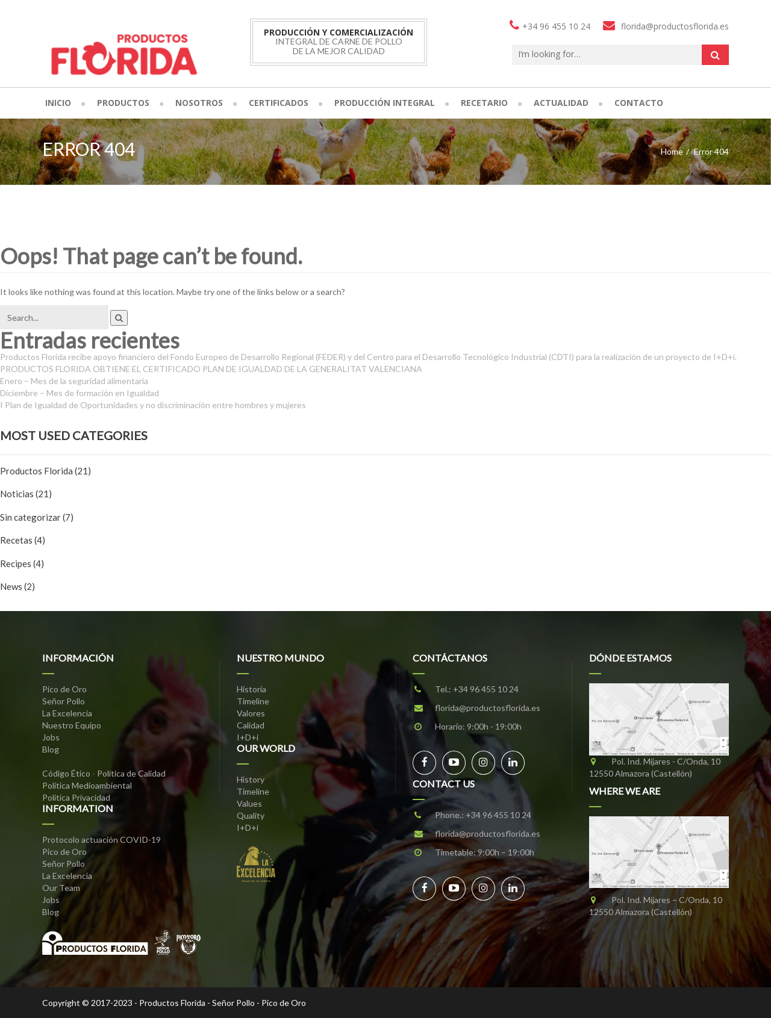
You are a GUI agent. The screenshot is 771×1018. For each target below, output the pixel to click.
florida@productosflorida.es (487, 708)
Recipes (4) (22, 563)
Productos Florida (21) (45, 470)
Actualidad (561, 102)
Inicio (58, 102)
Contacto (638, 102)
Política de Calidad (131, 773)
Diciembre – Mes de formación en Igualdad (79, 393)
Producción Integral (384, 102)
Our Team (61, 888)
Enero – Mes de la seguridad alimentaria (74, 381)
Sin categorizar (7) (36, 517)
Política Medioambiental (87, 785)
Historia (251, 689)
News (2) (17, 586)
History (250, 779)
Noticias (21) (26, 493)
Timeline (253, 701)
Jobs (51, 737)
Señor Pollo (63, 701)
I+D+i (247, 737)
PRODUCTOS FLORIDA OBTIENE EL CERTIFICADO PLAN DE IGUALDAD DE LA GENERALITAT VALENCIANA (211, 369)
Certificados (278, 102)
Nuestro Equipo (71, 725)
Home (672, 151)
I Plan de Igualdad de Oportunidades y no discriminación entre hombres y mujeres (153, 405)
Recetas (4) (22, 540)
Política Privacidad (76, 797)
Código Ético (66, 773)
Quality (250, 815)
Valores (251, 713)
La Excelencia (67, 713)
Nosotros (199, 102)
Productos (123, 102)
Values (249, 803)
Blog (50, 749)
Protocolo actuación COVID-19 (101, 839)
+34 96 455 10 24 (486, 689)
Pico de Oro (64, 689)
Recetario (484, 102)
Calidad (250, 725)
